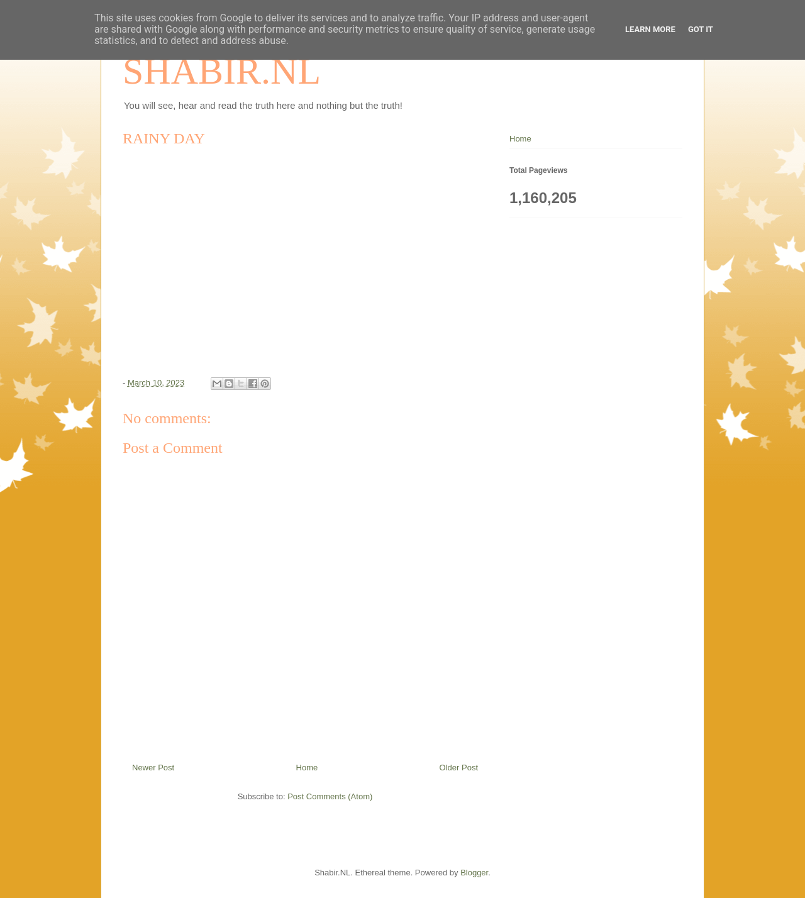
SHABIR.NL (222, 71)
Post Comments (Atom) (329, 796)
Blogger (474, 872)
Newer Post (153, 767)
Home (307, 767)
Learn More (650, 29)
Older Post (459, 767)
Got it (700, 29)
